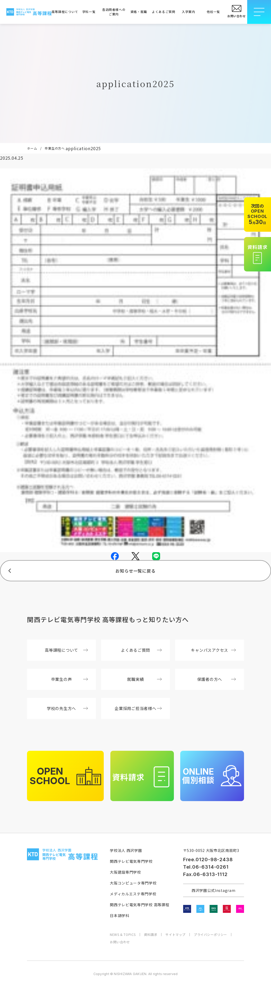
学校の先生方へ (67, 708)
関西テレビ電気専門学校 (131, 861)
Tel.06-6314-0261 (206, 867)
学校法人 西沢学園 (126, 850)
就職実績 (144, 679)
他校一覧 (213, 12)
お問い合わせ (120, 942)
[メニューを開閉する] (259, 12)
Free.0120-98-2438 (208, 859)
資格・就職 (138, 12)
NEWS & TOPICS (123, 934)
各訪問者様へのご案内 (113, 11)
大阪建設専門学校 (125, 872)
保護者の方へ (216, 679)
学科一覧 (89, 12)
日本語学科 (119, 915)
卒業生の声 (69, 679)
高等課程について (64, 12)
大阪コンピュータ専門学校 (133, 883)
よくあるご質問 (163, 12)
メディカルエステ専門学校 (133, 893)
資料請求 (150, 934)
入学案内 (188, 12)
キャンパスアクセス (213, 650)
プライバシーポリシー (210, 934)
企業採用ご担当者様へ (138, 708)
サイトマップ (175, 934)
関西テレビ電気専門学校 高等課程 (139, 904)
